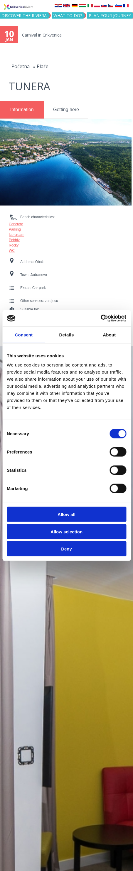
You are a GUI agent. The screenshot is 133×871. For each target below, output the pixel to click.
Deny (66, 548)
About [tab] (109, 334)
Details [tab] (66, 334)
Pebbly (14, 240)
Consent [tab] (24, 334)
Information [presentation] (22, 109)
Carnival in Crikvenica (42, 35)
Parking (15, 229)
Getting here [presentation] (66, 109)
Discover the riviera (24, 15)
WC (12, 251)
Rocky (13, 245)
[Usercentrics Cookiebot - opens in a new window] (100, 318)
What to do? (67, 15)
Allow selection (66, 531)
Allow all (66, 514)
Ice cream (16, 235)
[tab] (22, 110)
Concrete (16, 224)
